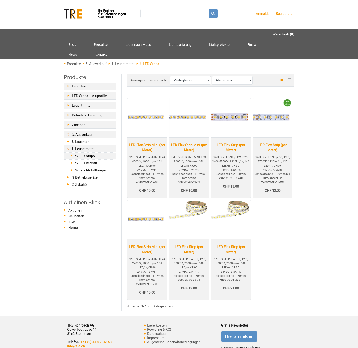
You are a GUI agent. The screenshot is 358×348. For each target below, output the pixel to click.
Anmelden (263, 14)
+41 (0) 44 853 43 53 (96, 322)
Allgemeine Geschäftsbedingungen (172, 322)
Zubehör (78, 105)
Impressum (154, 318)
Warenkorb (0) (283, 34)
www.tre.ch (75, 331)
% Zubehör (80, 165)
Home (73, 208)
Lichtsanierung (154, 34)
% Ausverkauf (95, 44)
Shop (72, 34)
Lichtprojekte (185, 34)
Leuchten (79, 67)
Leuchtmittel (81, 86)
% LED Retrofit (86, 144)
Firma (208, 34)
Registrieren (285, 14)
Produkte (92, 36)
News (226, 34)
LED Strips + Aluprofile (89, 76)
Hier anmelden (239, 316)
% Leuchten (80, 122)
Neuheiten (76, 197)
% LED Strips (85, 136)
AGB (71, 202)
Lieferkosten (155, 306)
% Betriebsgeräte (85, 158)
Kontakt (246, 34)
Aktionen (75, 191)
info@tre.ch (76, 326)
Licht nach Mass (121, 34)
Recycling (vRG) (157, 310)
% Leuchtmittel (121, 44)
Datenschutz (155, 314)
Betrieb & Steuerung (87, 96)
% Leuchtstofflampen (91, 151)
